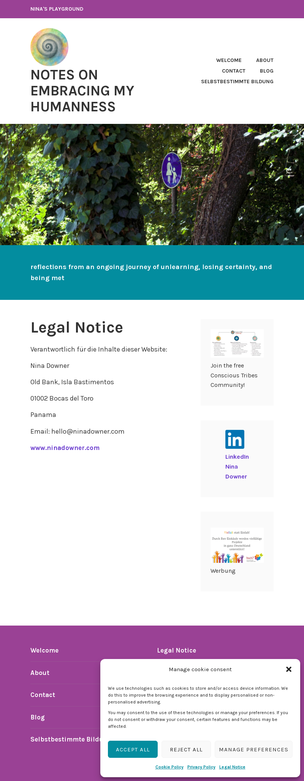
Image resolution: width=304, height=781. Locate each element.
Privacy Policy (201, 767)
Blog (267, 71)
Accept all (133, 749)
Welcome (229, 60)
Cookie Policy (169, 767)
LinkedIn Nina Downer (237, 466)
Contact (233, 71)
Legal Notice (232, 767)
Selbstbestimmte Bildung (237, 81)
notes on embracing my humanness (89, 90)
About (265, 60)
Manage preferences (253, 749)
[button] (289, 669)
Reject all (186, 749)
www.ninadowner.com (67, 448)
